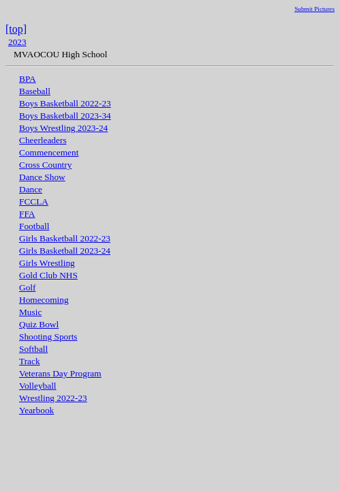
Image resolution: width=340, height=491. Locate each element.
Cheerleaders (43, 140)
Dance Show (42, 177)
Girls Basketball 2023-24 (64, 251)
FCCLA (33, 201)
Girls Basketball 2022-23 (64, 238)
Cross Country (45, 165)
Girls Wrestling (47, 263)
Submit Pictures (314, 8)
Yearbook (36, 410)
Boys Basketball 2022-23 (65, 103)
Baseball (34, 91)
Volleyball (38, 386)
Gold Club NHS (48, 275)
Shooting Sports (48, 336)
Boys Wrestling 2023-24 (63, 128)
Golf (27, 287)
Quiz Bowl (39, 324)
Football (34, 226)
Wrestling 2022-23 (53, 398)
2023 (17, 42)
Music (30, 312)
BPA (27, 79)
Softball (33, 349)
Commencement (48, 152)
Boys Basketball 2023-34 (65, 115)
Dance (30, 189)
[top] (16, 29)
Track (29, 361)
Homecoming (44, 300)
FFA (27, 214)
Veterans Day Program (60, 373)
